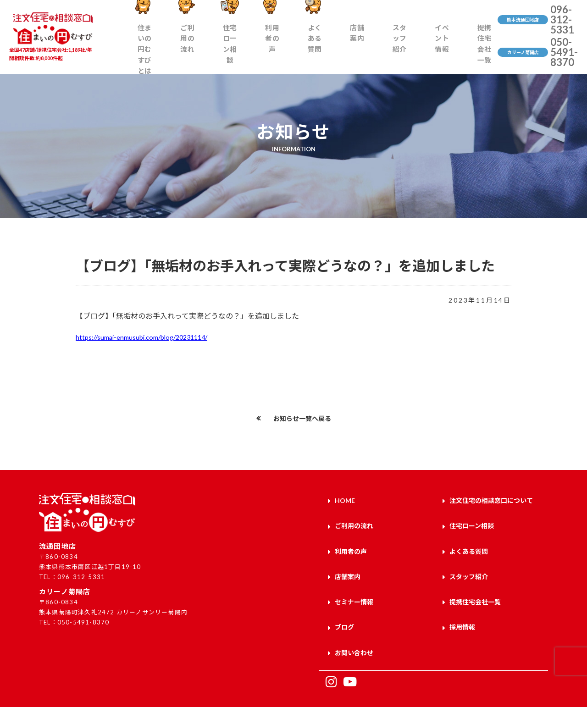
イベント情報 (432, 48)
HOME (345, 499)
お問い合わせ (354, 627)
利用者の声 (283, 53)
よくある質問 (320, 48)
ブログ (344, 606)
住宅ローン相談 (245, 48)
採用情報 (462, 606)
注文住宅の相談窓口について (491, 499)
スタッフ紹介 (394, 48)
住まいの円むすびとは (158, 48)
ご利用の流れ (204, 48)
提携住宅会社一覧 (475, 48)
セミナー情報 (354, 585)
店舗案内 (357, 48)
